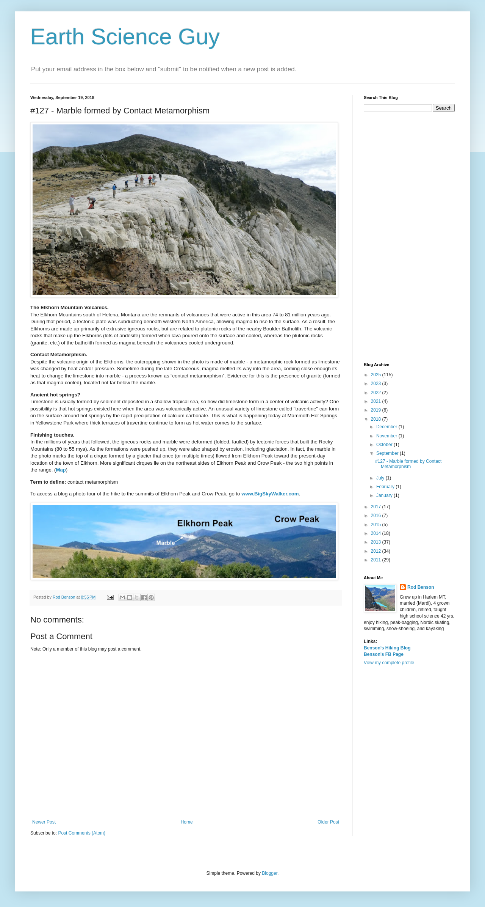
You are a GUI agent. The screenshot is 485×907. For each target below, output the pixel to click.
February (386, 486)
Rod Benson (420, 587)
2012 (376, 551)
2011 (376, 560)
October (385, 444)
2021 (376, 401)
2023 (376, 383)
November (387, 436)
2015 (376, 524)
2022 (376, 392)
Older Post (328, 822)
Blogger (269, 873)
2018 (376, 419)
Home (187, 822)
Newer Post (44, 822)
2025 (376, 374)
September (388, 453)
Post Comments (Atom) (81, 833)
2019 (376, 410)
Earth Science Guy (125, 36)
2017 (376, 506)
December (387, 426)
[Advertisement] (409, 237)
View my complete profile (389, 662)
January (385, 495)
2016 (376, 515)
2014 (376, 533)
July (381, 478)
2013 (376, 542)
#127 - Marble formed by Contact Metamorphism (408, 464)
